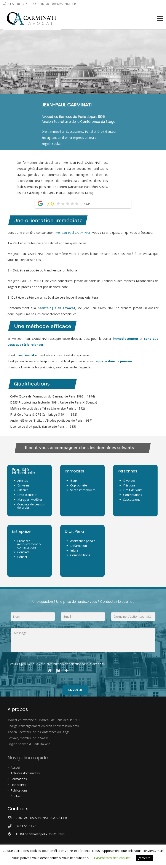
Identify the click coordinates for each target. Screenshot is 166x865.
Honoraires (18, 785)
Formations (19, 779)
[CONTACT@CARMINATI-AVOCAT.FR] (12, 818)
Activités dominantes (25, 773)
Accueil (15, 767)
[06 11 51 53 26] (12, 826)
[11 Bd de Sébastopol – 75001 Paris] (12, 834)
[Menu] (160, 18)
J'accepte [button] (144, 858)
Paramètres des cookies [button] (112, 858)
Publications (19, 790)
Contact (16, 796)
